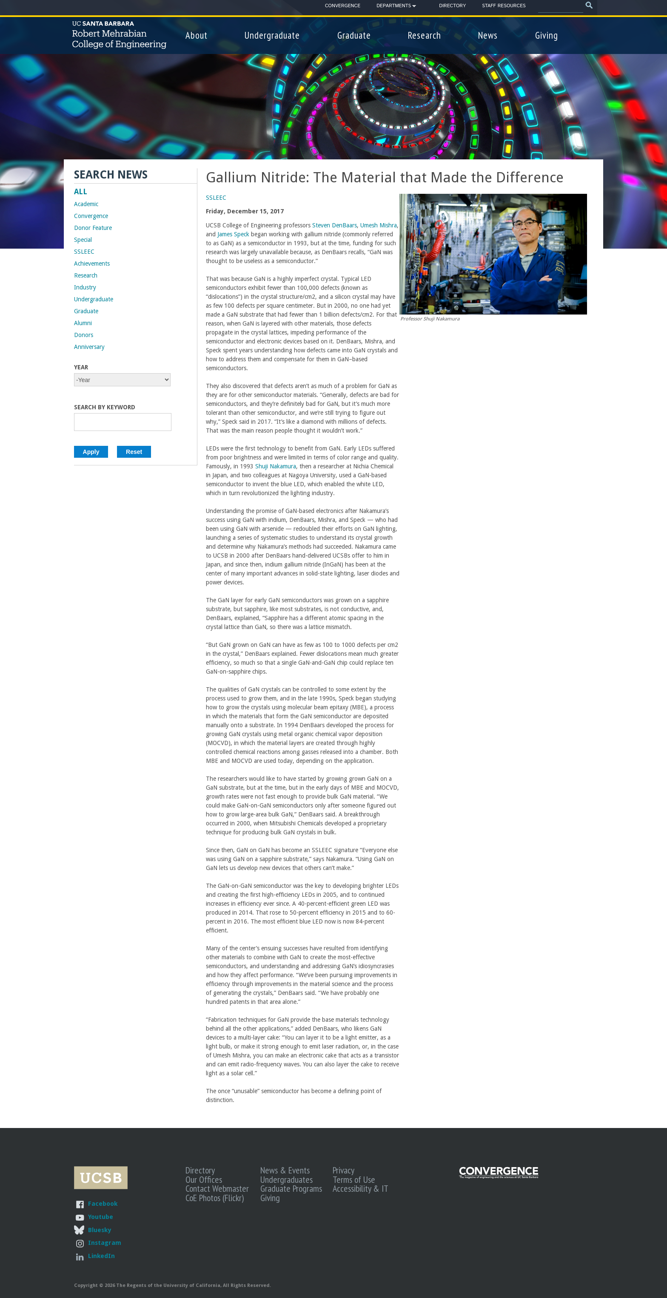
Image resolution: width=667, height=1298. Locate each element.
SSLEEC (216, 197)
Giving (546, 35)
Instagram (104, 1242)
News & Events (285, 1170)
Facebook (102, 1203)
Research (424, 35)
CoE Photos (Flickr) (214, 1198)
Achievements (92, 263)
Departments (393, 7)
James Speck (233, 234)
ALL (80, 191)
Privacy (343, 1170)
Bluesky (99, 1229)
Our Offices (203, 1179)
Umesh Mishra (378, 225)
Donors (83, 335)
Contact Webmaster (217, 1188)
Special (83, 239)
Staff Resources (503, 6)
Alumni (83, 323)
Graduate (354, 35)
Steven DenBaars (334, 225)
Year (81, 367)
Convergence (342, 6)
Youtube (100, 1216)
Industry (85, 287)
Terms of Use (354, 1179)
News (488, 35)
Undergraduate (272, 35)
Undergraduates (286, 1179)
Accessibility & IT (360, 1188)
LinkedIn (101, 1255)
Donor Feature (93, 227)
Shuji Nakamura (275, 466)
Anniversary (89, 346)
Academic (86, 204)
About (196, 35)
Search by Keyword (104, 407)
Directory (452, 6)
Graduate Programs (291, 1188)
